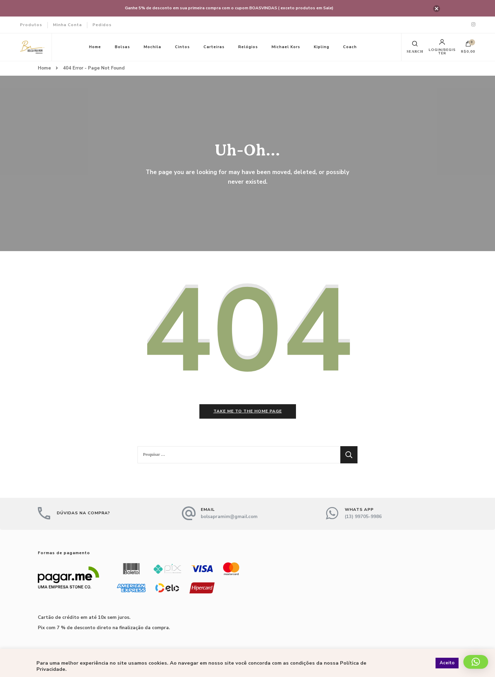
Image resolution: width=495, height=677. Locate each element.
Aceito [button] (447, 663)
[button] (475, 662)
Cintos (182, 47)
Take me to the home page (247, 411)
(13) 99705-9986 (363, 516)
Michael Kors (286, 47)
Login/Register (442, 47)
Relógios (248, 47)
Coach (350, 47)
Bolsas (122, 47)
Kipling (321, 47)
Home (95, 47)
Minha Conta (67, 25)
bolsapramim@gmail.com (229, 516)
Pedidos (102, 25)
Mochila (152, 47)
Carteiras (214, 47)
